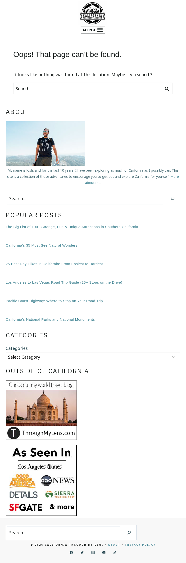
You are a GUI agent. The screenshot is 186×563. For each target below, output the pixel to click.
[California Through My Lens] (92, 13)
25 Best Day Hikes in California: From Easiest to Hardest (54, 264)
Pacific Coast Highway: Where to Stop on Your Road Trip (54, 301)
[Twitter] (82, 552)
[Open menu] (93, 30)
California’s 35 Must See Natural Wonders (41, 245)
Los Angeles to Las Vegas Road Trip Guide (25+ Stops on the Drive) (64, 282)
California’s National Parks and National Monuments (50, 319)
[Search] (172, 198)
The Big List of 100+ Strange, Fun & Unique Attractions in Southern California (72, 227)
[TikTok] (115, 552)
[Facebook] (71, 552)
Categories (17, 348)
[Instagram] (93, 552)
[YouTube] (104, 552)
